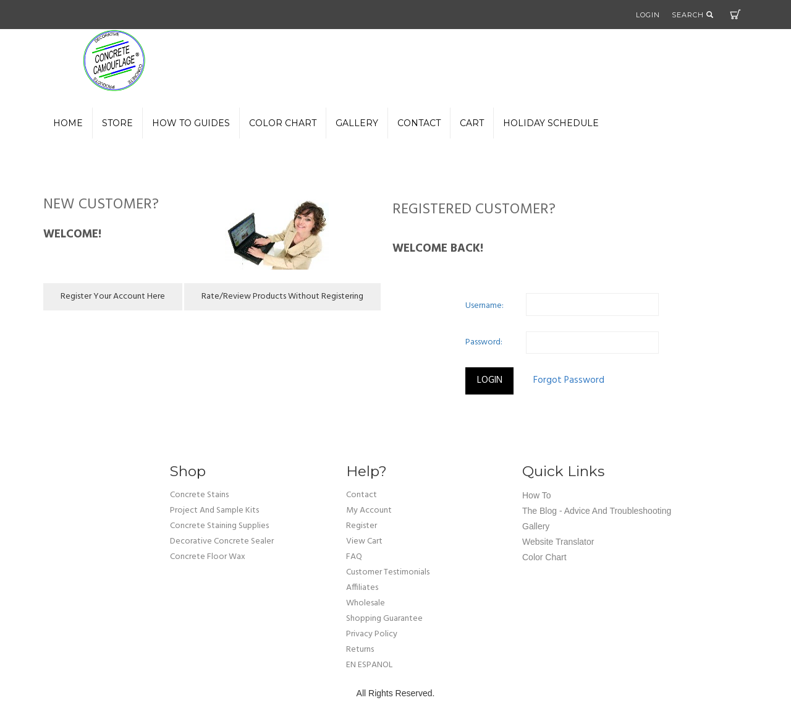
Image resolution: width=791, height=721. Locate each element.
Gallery (535, 526)
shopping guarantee (384, 619)
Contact (419, 123)
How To (536, 495)
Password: (483, 342)
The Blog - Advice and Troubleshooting (596, 511)
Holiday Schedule (551, 123)
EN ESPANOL (369, 665)
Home (68, 123)
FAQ (354, 557)
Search (693, 15)
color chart (282, 123)
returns (360, 649)
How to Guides (191, 123)
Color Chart (544, 557)
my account (369, 510)
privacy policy (371, 634)
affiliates (362, 588)
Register (361, 526)
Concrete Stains (199, 495)
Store (117, 123)
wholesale (365, 603)
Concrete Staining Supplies (219, 526)
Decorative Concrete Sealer (222, 541)
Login (648, 15)
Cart (735, 14)
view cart (364, 541)
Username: (484, 306)
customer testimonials (387, 572)
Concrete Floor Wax (207, 557)
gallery (357, 123)
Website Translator (558, 542)
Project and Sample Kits (214, 510)
